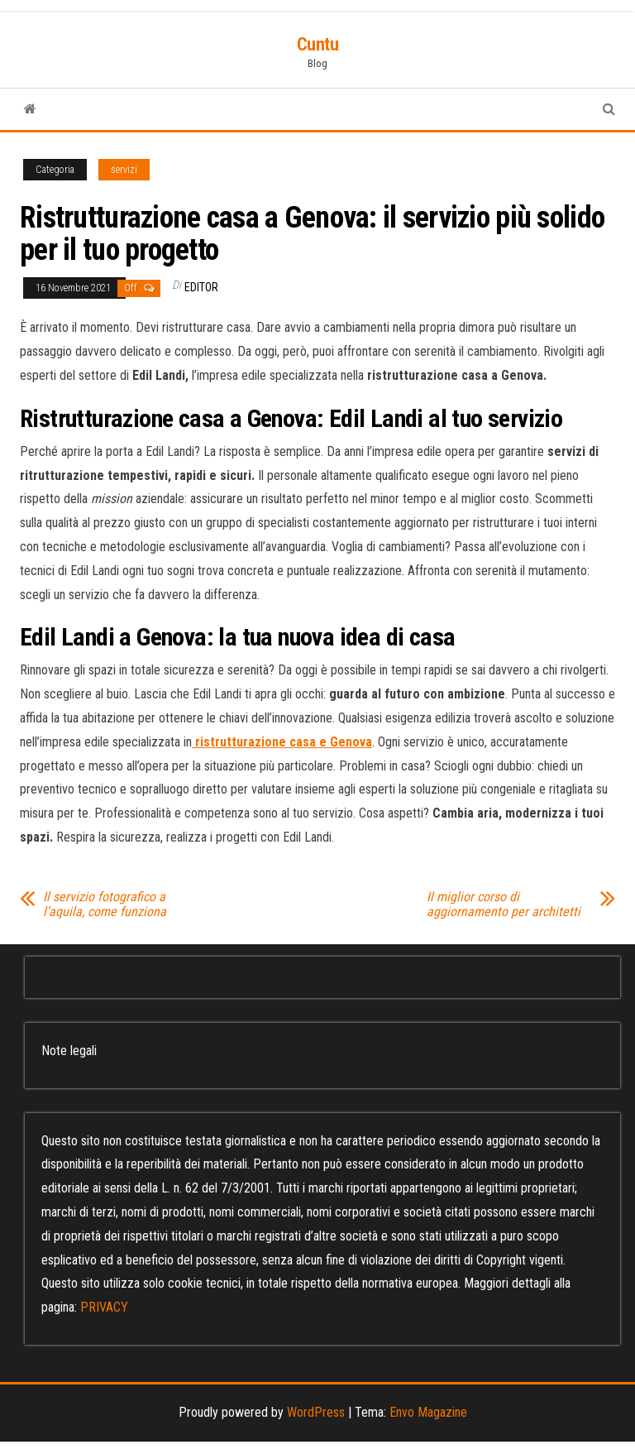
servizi (124, 169)
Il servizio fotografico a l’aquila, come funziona (104, 904)
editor (201, 287)
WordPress (316, 1412)
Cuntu (318, 44)
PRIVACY (104, 1307)
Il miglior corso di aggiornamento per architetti (503, 904)
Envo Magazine (428, 1412)
